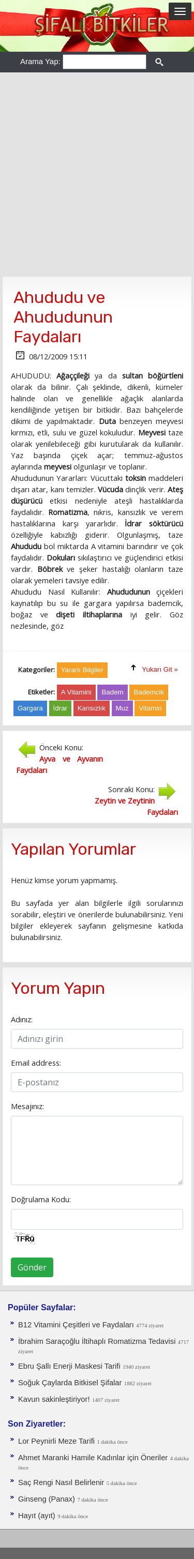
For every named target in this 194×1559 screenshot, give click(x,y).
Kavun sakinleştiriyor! (53, 1399)
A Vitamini (76, 692)
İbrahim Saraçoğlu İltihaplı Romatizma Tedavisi (96, 1341)
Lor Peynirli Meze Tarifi (56, 1441)
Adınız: (22, 1019)
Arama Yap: (40, 61)
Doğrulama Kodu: (41, 1199)
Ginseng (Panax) (46, 1499)
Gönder (32, 1267)
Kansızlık (92, 708)
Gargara (30, 708)
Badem (112, 692)
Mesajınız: (27, 1106)
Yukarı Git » (160, 669)
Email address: (36, 1062)
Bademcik (148, 692)
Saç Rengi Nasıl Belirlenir (61, 1482)
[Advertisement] (97, 174)
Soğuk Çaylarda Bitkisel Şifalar (70, 1383)
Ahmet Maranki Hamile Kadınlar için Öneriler (93, 1458)
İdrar (60, 708)
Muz (122, 708)
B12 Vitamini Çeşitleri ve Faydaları (76, 1325)
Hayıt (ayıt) (36, 1515)
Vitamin (150, 708)
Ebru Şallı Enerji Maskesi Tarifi (69, 1366)
